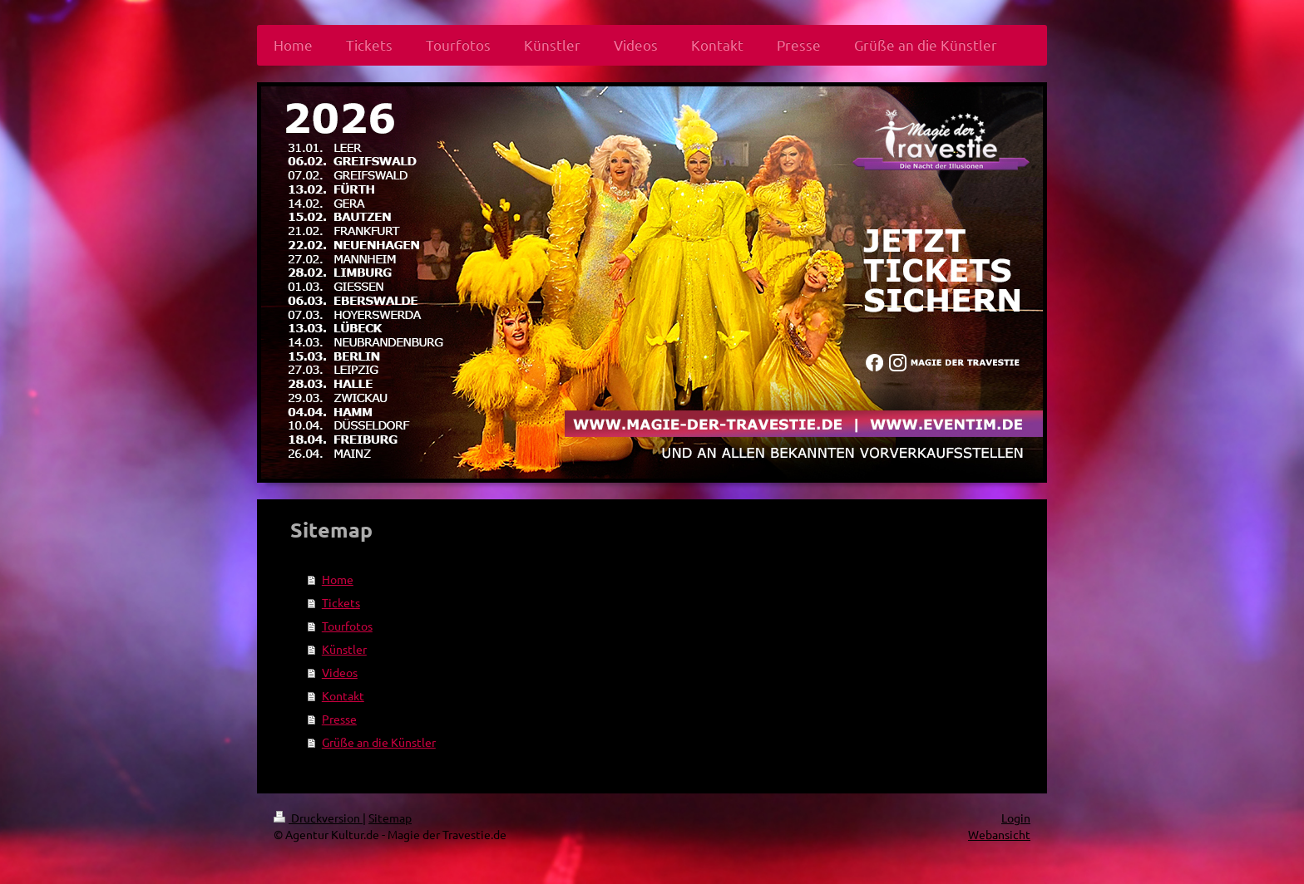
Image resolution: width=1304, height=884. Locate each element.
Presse (339, 718)
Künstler (344, 648)
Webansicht (999, 834)
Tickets (341, 602)
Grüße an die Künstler (379, 741)
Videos (340, 672)
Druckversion (318, 817)
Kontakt (343, 695)
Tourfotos (347, 625)
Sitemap (390, 817)
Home (337, 579)
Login (1015, 817)
